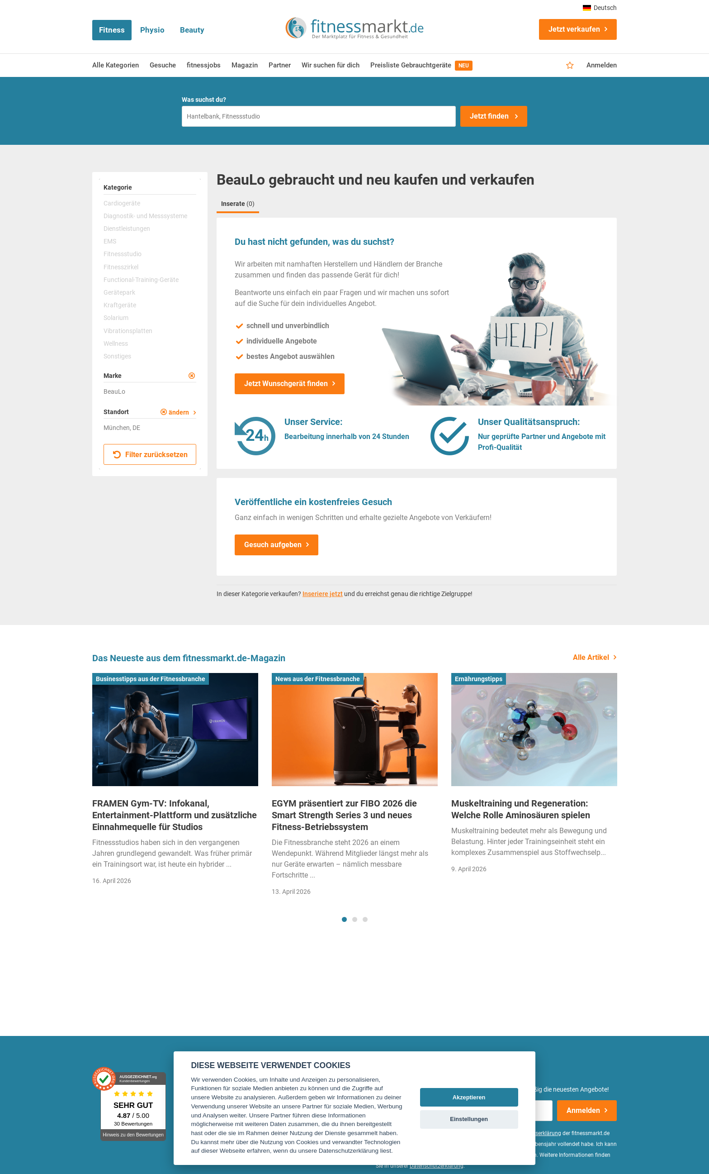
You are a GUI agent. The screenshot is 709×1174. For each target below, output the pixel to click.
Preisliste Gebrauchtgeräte (421, 66)
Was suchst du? (204, 99)
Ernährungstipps (478, 678)
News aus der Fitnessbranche (317, 678)
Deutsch (600, 7)
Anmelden (601, 65)
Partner (280, 65)
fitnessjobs (204, 65)
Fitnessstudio (123, 254)
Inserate (238, 203)
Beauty (192, 29)
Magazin (245, 65)
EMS (110, 241)
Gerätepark (119, 292)
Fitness (112, 29)
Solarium (116, 317)
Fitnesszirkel (121, 267)
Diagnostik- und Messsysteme (145, 216)
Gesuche (163, 65)
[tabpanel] (175, 782)
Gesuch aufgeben (273, 544)
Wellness (116, 343)
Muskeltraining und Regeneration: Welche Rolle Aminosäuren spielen (520, 809)
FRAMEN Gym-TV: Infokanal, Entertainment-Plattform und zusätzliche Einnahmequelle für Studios (174, 815)
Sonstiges (117, 356)
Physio (152, 29)
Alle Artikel (591, 657)
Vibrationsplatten (128, 330)
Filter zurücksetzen (150, 454)
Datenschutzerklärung (436, 1166)
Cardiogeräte (122, 203)
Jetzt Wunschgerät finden (286, 383)
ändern (179, 412)
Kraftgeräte (120, 305)
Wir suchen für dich (330, 65)
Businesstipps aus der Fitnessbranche (150, 678)
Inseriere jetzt (323, 593)
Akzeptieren (469, 1097)
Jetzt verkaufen (574, 29)
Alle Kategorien (115, 65)
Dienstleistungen (127, 228)
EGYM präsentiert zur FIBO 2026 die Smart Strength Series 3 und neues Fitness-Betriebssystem (344, 815)
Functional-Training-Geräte (141, 279)
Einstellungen (469, 1119)
